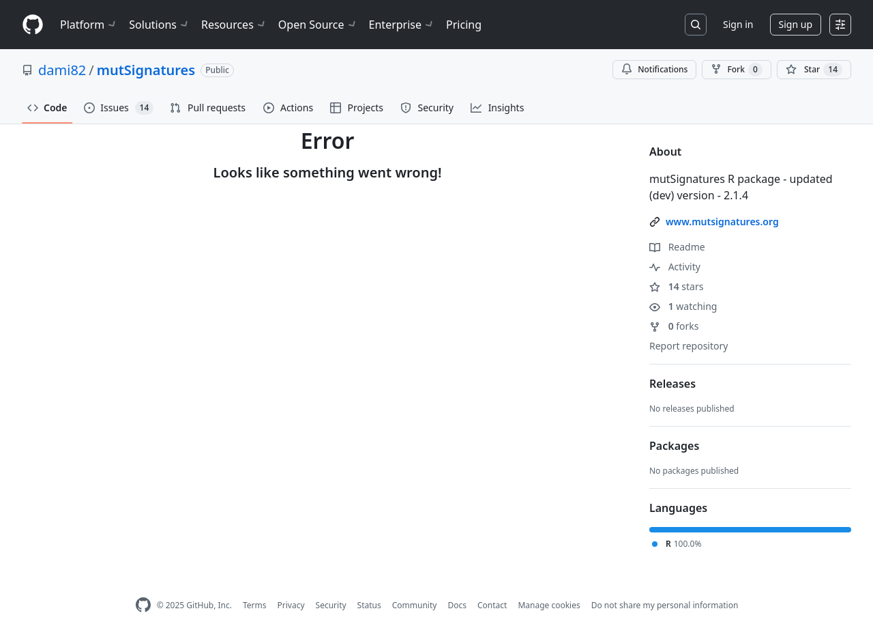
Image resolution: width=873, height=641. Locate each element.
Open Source (318, 24)
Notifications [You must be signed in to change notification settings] (654, 69)
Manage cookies (549, 605)
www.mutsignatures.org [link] (722, 221)
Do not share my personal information (665, 605)
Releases (672, 383)
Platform (89, 24)
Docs (457, 605)
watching (683, 306)
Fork (736, 69)
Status (369, 605)
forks (674, 325)
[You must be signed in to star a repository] (814, 69)
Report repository (688, 345)
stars (676, 286)
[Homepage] (33, 25)
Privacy (291, 605)
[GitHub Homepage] (143, 605)
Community (414, 605)
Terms (255, 605)
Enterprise (402, 24)
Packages (674, 445)
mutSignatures (146, 70)
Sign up (795, 24)
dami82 (62, 70)
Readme (677, 246)
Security (331, 605)
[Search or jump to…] (695, 24)
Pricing (464, 24)
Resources (234, 24)
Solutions (159, 24)
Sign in (738, 24)
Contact (492, 605)
